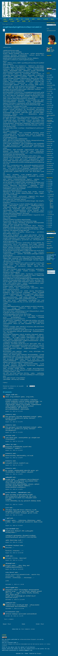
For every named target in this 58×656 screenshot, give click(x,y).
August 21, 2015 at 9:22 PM (13, 421)
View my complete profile (52, 50)
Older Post (40, 624)
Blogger (39, 653)
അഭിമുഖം (49, 145)
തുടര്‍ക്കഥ (5, 21)
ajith (7, 507)
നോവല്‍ (27, 19)
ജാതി (18, 21)
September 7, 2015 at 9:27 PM (14, 608)
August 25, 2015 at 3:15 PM (13, 560)
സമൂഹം (48, 109)
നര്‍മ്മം (48, 137)
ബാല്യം (24, 21)
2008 (49, 227)
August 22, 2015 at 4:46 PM (13, 489)
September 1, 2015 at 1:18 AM (14, 584)
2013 (49, 218)
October (51, 194)
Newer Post (7, 624)
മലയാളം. (49, 239)
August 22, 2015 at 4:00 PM (13, 474)
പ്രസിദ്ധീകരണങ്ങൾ (51, 30)
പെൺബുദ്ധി (49, 157)
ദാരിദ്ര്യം (49, 151)
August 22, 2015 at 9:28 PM (13, 515)
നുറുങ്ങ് (48, 123)
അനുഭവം (11, 19)
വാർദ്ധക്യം (49, 149)
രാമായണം (49, 167)
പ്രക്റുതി (49, 159)
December (51, 191)
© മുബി (7, 518)
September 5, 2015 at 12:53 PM (14, 599)
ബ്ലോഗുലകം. (50, 241)
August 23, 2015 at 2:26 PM (13, 542)
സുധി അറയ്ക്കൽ (10, 528)
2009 (49, 225)
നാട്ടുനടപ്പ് (49, 139)
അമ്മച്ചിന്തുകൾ (50, 85)
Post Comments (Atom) (28, 629)
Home (23, 624)
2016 (49, 188)
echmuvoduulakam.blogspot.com (29, 639)
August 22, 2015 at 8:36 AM (13, 450)
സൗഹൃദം (49, 143)
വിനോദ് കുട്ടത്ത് (9, 587)
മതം (29, 21)
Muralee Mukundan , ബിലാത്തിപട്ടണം (16, 492)
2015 (49, 190)
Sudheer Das (9, 444)
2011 (49, 221)
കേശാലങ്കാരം (49, 163)
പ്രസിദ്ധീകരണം (50, 89)
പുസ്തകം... (49, 93)
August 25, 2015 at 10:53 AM (14, 552)
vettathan (8, 435)
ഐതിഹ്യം (49, 153)
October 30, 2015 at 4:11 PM (14, 616)
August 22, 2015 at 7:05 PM (13, 504)
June (50, 211)
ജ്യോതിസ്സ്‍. (49, 245)
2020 (49, 181)
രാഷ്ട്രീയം (49, 127)
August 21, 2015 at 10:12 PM (14, 441)
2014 (49, 216)
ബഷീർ (7, 556)
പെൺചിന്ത (45, 19)
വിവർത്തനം (49, 171)
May (50, 212)
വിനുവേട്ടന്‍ (8, 563)
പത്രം (48, 129)
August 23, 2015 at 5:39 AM (13, 525)
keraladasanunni (10, 611)
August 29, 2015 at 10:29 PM (14, 569)
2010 (49, 223)
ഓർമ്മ (17, 19)
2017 (49, 186)
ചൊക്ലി (48, 87)
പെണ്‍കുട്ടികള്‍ (50, 141)
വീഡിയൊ (49, 107)
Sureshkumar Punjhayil (12, 545)
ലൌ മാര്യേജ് (50, 169)
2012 (49, 220)
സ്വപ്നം (48, 135)
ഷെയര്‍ (48, 99)
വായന (48, 147)
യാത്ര (33, 19)
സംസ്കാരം (12, 21)
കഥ (22, 19)
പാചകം (48, 101)
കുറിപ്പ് (4, 19)
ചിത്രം (48, 83)
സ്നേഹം (52, 19)
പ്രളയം (48, 161)
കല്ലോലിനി (8, 477)
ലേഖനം (39, 19)
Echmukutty (8, 414)
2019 (49, 183)
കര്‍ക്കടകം (49, 155)
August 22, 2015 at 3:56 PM (13, 457)
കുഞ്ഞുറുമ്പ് (8, 602)
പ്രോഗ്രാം (49, 97)
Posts (49, 271)
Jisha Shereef (9, 572)
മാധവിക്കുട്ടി (49, 165)
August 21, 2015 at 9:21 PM (13, 411)
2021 (49, 179)
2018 (49, 184)
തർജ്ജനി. (49, 243)
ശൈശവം (49, 173)
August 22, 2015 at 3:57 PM (13, 465)
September (51, 196)
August (50, 198)
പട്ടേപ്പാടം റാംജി (9, 394)
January (51, 214)
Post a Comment (9, 619)
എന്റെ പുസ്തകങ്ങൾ (51, 115)
